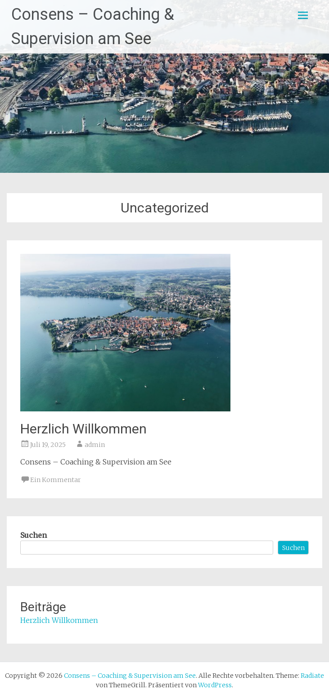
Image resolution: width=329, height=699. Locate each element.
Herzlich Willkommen (83, 429)
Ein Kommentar (55, 480)
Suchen (33, 535)
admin (95, 445)
